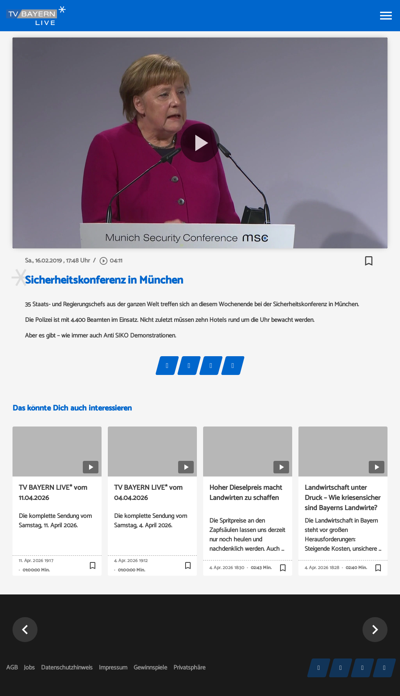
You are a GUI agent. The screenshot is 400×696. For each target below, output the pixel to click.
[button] (25, 629)
